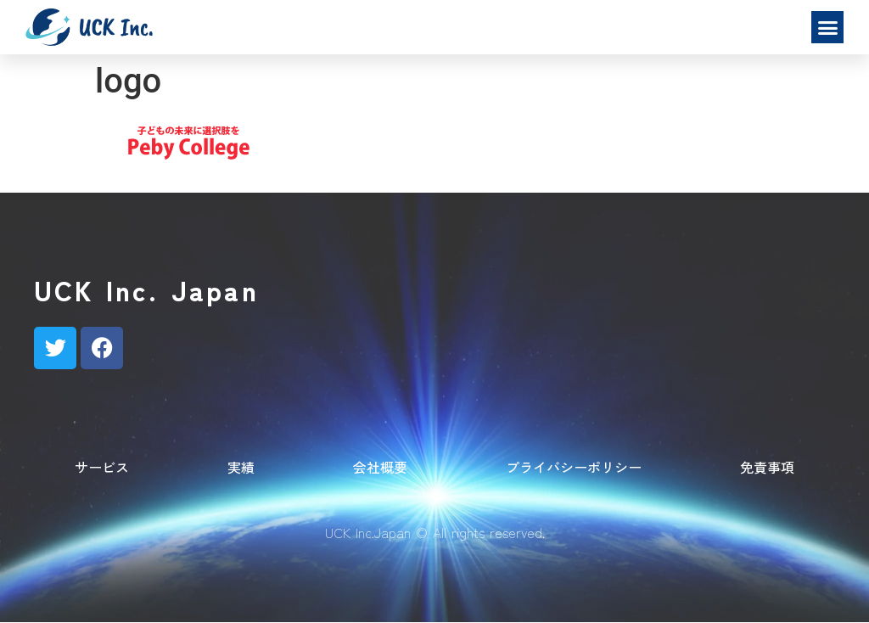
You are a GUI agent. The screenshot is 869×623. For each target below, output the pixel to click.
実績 (241, 467)
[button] (827, 27)
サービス (102, 467)
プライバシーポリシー (574, 467)
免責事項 (767, 467)
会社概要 (380, 467)
